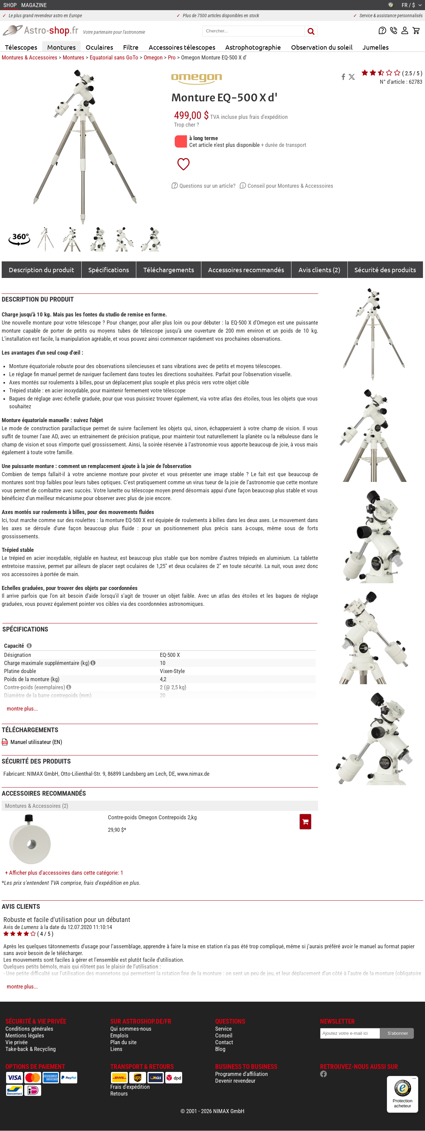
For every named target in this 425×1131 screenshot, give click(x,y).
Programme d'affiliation (241, 1074)
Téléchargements (168, 269)
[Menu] (414, 1080)
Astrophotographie (253, 47)
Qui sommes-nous (130, 1028)
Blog (220, 1049)
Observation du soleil (321, 47)
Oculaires (99, 47)
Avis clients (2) (319, 269)
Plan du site (123, 1042)
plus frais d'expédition (263, 116)
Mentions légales (24, 1035)
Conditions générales (29, 1028)
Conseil (223, 1035)
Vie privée (16, 1042)
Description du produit (41, 269)
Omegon (153, 57)
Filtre (131, 47)
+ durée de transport (283, 145)
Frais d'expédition (130, 1086)
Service (223, 1028)
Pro (172, 57)
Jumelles (376, 47)
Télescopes (21, 47)
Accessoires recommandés (246, 269)
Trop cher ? (186, 124)
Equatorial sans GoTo (114, 57)
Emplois (119, 1035)
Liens (116, 1049)
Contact (224, 1042)
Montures (61, 47)
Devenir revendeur (235, 1080)
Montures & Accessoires (29, 57)
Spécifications (108, 269)
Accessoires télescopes (182, 47)
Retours (119, 1093)
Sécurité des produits (385, 269)
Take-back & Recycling (30, 1049)
